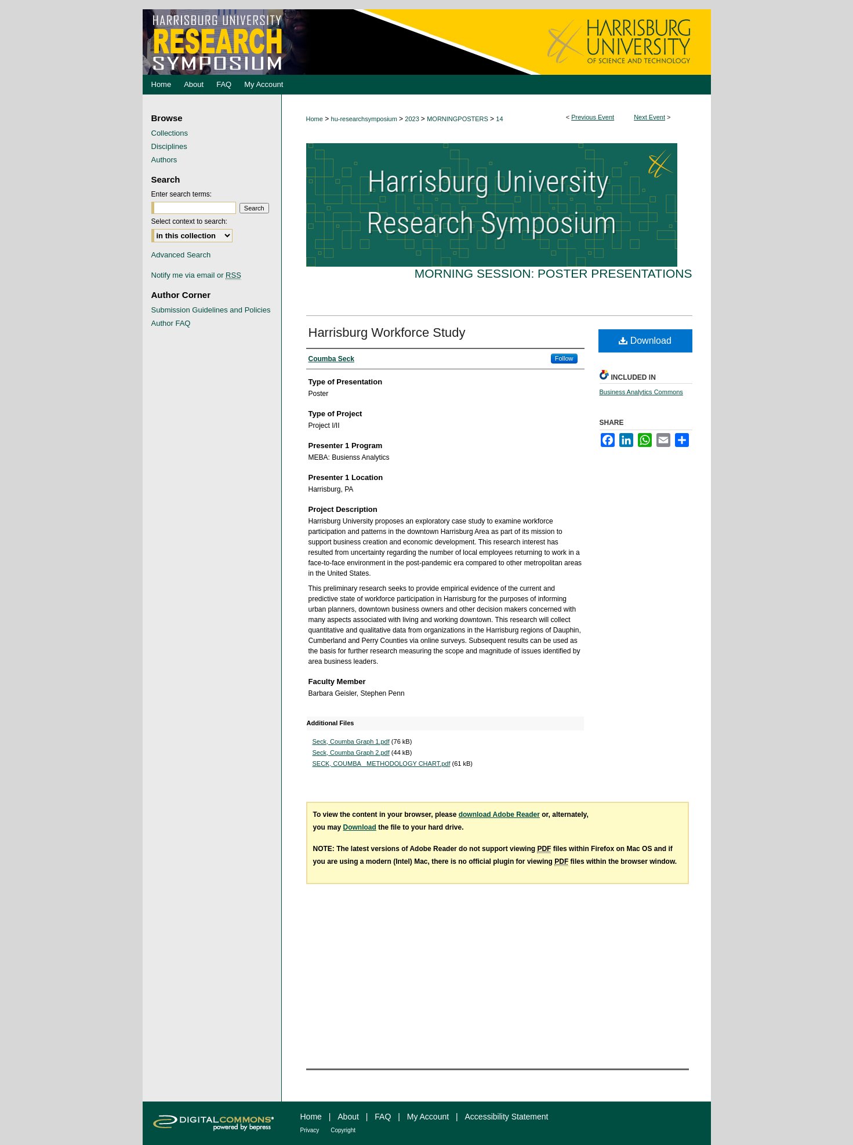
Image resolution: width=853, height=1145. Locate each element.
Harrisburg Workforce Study (387, 332)
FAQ (383, 1116)
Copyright (343, 1130)
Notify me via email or (196, 275)
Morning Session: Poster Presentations (553, 273)
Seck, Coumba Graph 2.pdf (351, 752)
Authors (164, 159)
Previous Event (592, 117)
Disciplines (169, 146)
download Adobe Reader (499, 814)
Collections (169, 133)
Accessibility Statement (507, 1116)
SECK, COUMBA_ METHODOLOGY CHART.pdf (382, 763)
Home (314, 118)
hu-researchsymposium (365, 118)
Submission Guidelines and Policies (211, 310)
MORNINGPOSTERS (458, 118)
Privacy (310, 1130)
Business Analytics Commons (641, 391)
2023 (413, 118)
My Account (428, 1116)
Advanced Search (181, 254)
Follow (564, 358)
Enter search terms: (181, 194)
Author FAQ (171, 323)
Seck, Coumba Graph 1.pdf (351, 741)
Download (645, 341)
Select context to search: (189, 221)
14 (499, 118)
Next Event (649, 117)
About (348, 1116)
